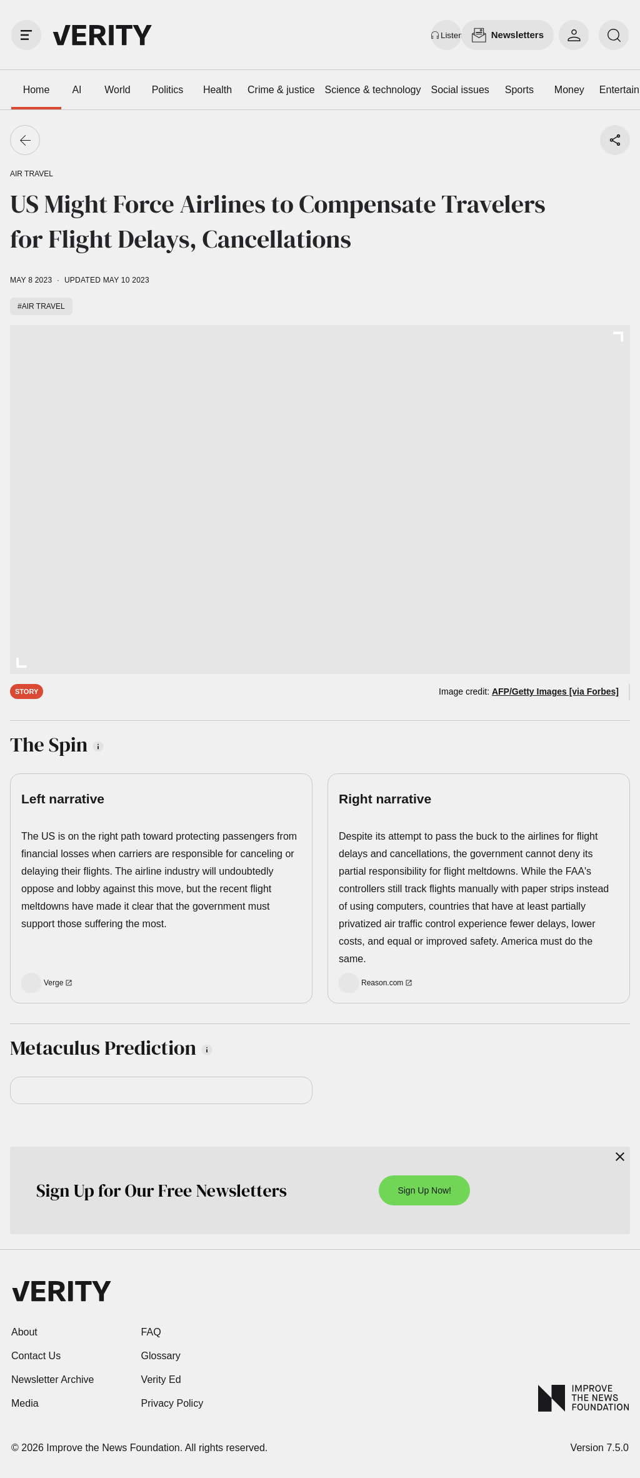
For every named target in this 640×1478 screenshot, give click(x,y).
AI (76, 89)
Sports (519, 89)
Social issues (460, 89)
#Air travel (41, 306)
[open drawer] (26, 35)
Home (36, 89)
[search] (614, 35)
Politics (168, 89)
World (117, 89)
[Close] (620, 1157)
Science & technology (373, 89)
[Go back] (25, 140)
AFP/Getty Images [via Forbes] (555, 691)
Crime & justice (281, 89)
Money (569, 89)
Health (217, 89)
